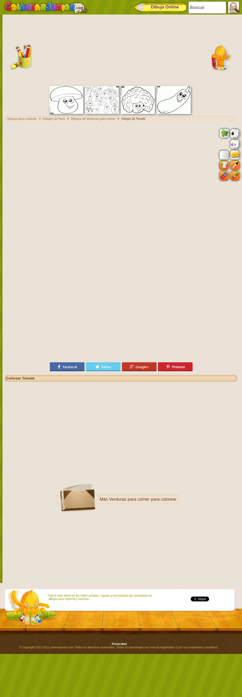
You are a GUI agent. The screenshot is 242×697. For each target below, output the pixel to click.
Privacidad (119, 644)
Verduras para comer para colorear (142, 499)
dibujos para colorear (22, 119)
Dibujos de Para (54, 119)
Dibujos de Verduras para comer (93, 119)
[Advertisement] (121, 49)
